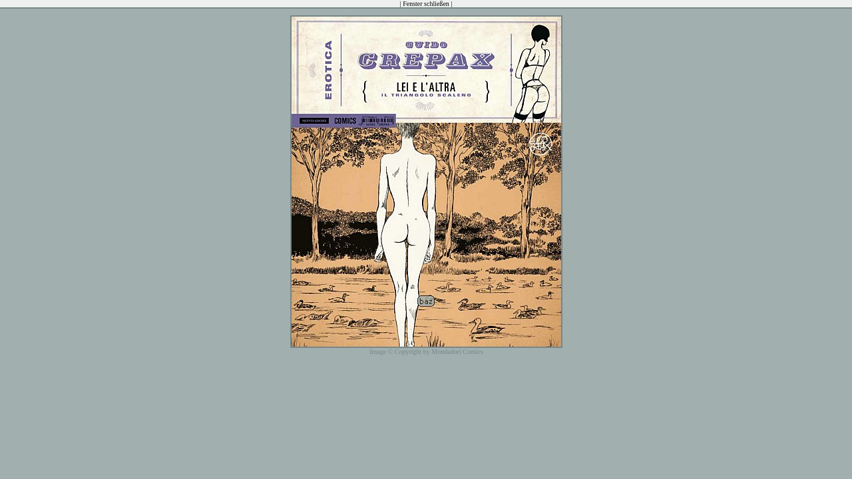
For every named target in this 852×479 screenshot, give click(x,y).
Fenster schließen (426, 3)
